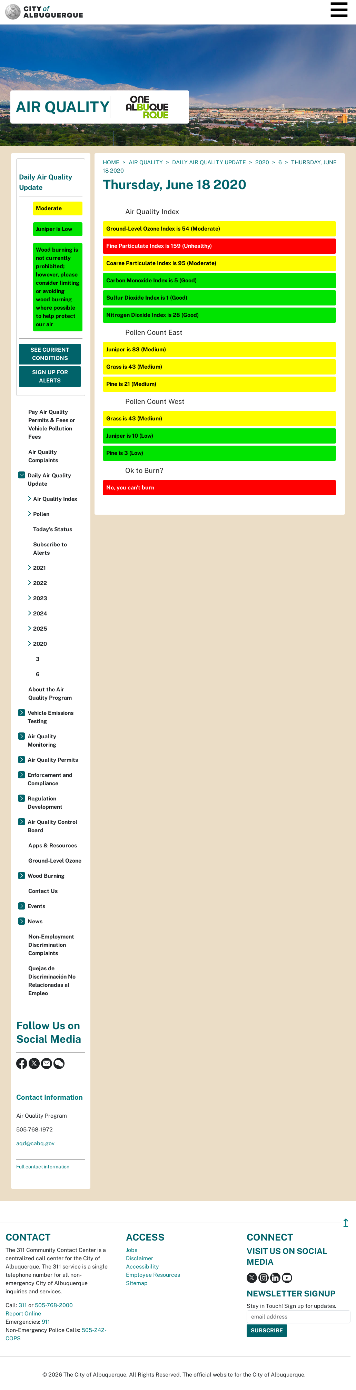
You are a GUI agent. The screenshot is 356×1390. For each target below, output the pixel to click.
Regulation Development (45, 802)
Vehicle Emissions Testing (50, 717)
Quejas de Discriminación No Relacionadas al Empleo (52, 981)
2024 (40, 613)
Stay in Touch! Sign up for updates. (291, 1306)
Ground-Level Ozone (54, 860)
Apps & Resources (52, 845)
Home (111, 162)
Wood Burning (46, 876)
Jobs (131, 1250)
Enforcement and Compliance (50, 779)
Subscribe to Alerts (50, 548)
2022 (40, 583)
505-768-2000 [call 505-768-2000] (54, 1305)
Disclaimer (139, 1258)
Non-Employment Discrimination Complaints (51, 944)
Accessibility (142, 1266)
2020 (262, 162)
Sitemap (137, 1283)
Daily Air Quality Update (209, 162)
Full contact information (42, 1166)
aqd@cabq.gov (35, 1143)
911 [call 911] (46, 1322)
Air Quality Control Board (52, 826)
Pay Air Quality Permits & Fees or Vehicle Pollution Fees (51, 424)
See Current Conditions (49, 354)
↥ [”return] (345, 1222)
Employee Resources (153, 1275)
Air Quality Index (55, 499)
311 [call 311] (23, 1305)
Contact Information (49, 1097)
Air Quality (146, 162)
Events (36, 906)
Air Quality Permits (53, 760)
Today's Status (52, 529)
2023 (40, 598)
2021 (39, 568)
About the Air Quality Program (50, 693)
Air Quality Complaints (43, 456)
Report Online (23, 1313)
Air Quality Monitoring (42, 740)
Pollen (41, 514)
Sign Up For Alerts (50, 376)
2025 (40, 628)
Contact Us (43, 891)
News (35, 921)
